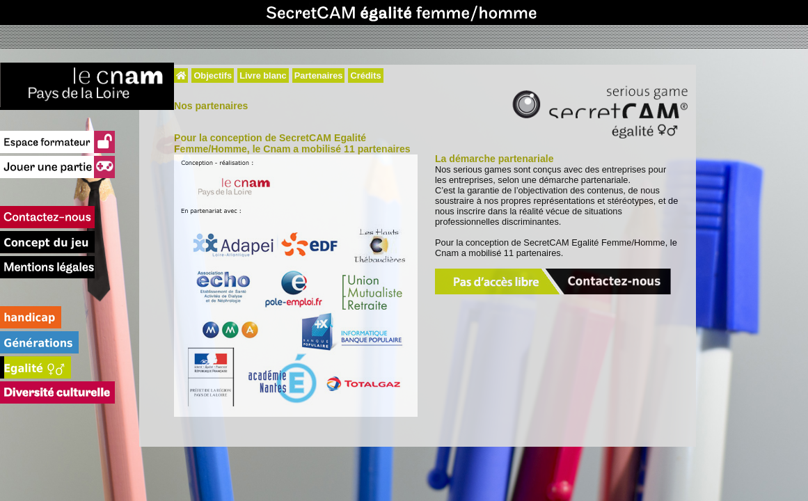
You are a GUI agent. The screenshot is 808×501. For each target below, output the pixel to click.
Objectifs (212, 75)
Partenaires (318, 75)
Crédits (365, 75)
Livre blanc (263, 75)
